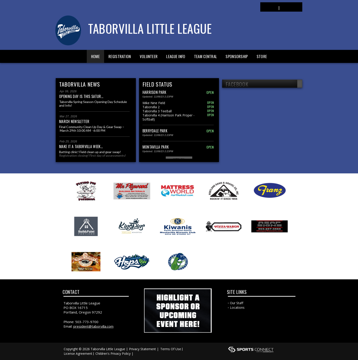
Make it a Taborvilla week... (81, 146)
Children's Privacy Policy (113, 353)
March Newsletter (74, 121)
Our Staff (236, 303)
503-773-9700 (86, 321)
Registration (119, 56)
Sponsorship (237, 56)
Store (262, 56)
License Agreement (78, 353)
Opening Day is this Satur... (81, 96)
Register (291, 7)
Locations (237, 307)
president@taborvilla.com (93, 326)
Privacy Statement (142, 349)
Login (269, 7)
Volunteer (149, 56)
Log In (141, 353)
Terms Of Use (170, 349)
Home (95, 56)
